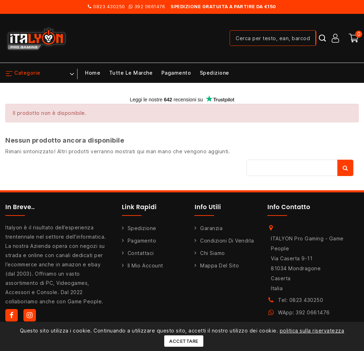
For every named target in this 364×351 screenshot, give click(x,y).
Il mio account (145, 265)
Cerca (345, 168)
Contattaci (141, 253)
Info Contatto (288, 207)
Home (92, 73)
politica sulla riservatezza (312, 331)
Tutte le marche (131, 73)
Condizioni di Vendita (227, 241)
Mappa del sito (219, 265)
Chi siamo (212, 253)
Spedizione (214, 73)
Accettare (183, 341)
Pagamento (176, 73)
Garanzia (211, 228)
